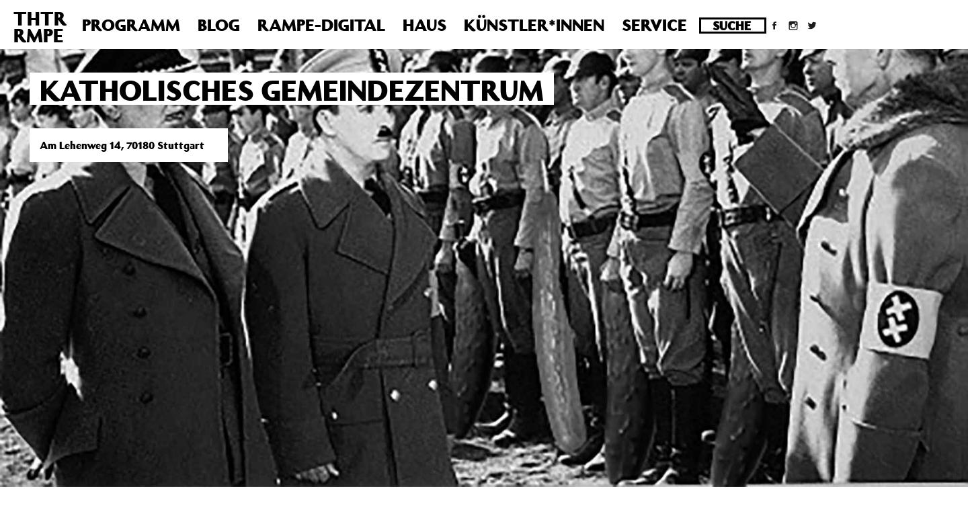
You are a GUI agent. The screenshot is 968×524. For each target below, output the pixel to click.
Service (654, 25)
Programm (131, 25)
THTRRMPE (40, 27)
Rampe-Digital (321, 25)
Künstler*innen (534, 25)
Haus (424, 25)
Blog (219, 25)
